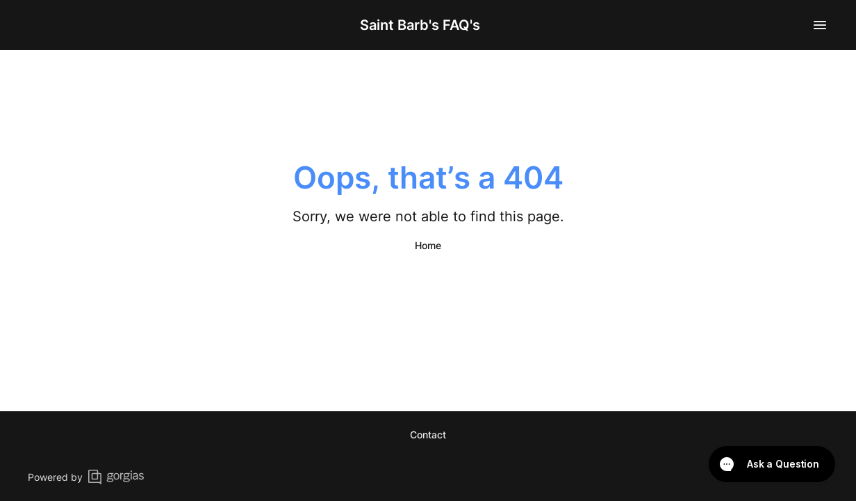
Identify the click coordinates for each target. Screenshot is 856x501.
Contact (428, 434)
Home (428, 245)
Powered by (86, 477)
